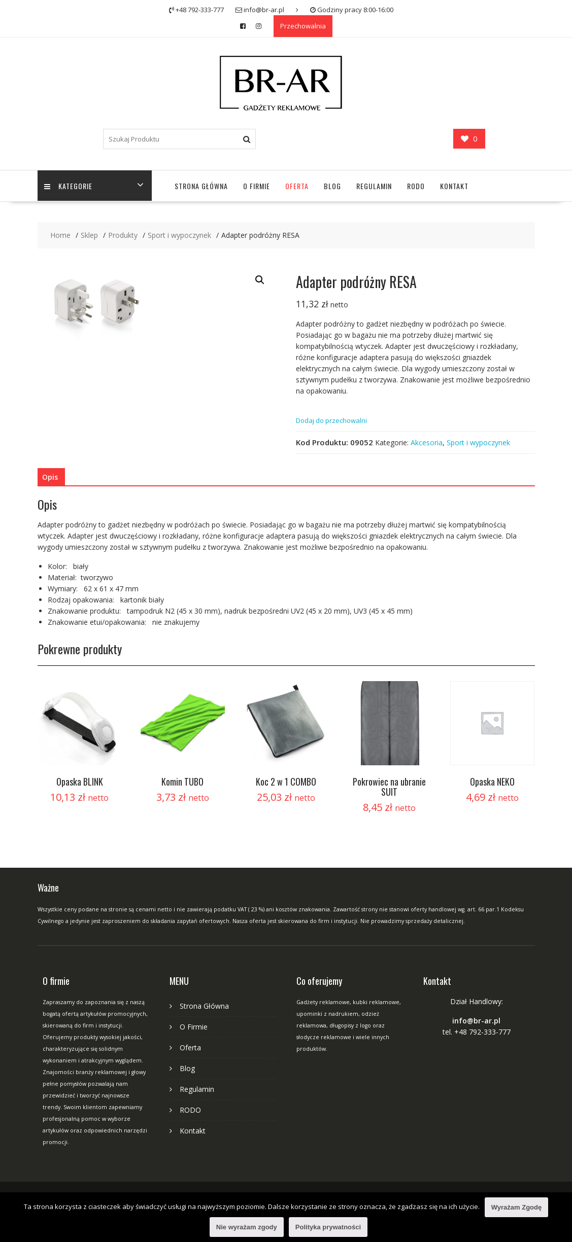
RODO (416, 186)
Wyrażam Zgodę (516, 1207)
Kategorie (69, 186)
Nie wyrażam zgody (246, 1227)
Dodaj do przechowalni (331, 420)
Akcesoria (427, 442)
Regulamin (374, 186)
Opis (50, 477)
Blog (332, 186)
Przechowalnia (303, 25)
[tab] (50, 477)
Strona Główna (201, 186)
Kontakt (454, 186)
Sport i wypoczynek (478, 442)
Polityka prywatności (328, 1227)
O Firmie (256, 186)
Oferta (297, 186)
